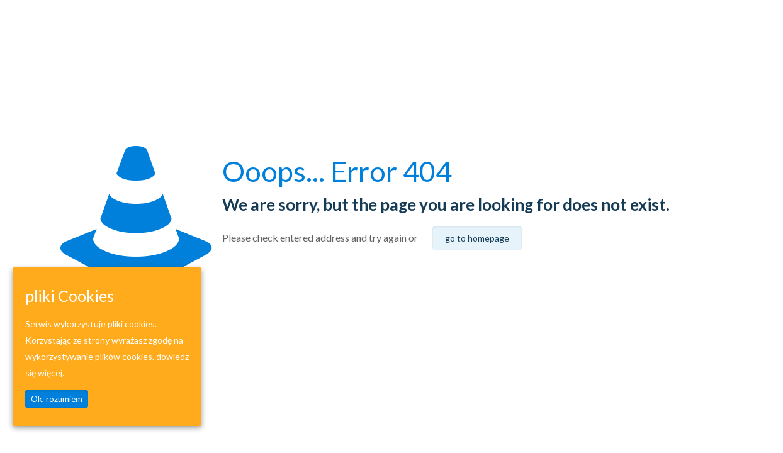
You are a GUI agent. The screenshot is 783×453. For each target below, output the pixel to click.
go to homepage (477, 238)
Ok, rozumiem (56, 399)
